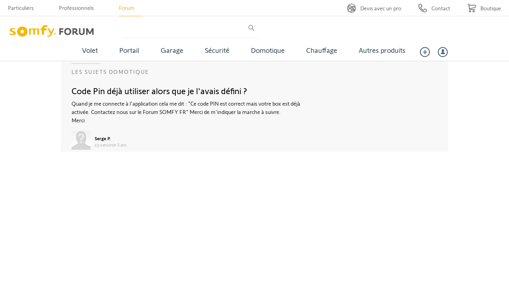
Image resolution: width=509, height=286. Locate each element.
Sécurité (217, 50)
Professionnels (76, 7)
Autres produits (382, 50)
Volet (90, 50)
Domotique (268, 50)
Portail (129, 50)
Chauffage (321, 50)
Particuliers (21, 7)
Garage (172, 50)
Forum (126, 7)
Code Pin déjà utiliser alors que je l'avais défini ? (159, 90)
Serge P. (103, 138)
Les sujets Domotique (110, 71)
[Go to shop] (484, 8)
